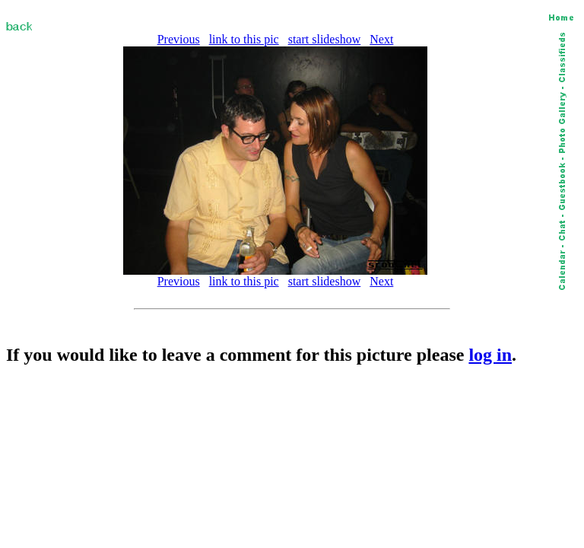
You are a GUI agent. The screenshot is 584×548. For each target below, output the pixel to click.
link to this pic (244, 39)
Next (381, 39)
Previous (178, 39)
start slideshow (324, 39)
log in (490, 355)
